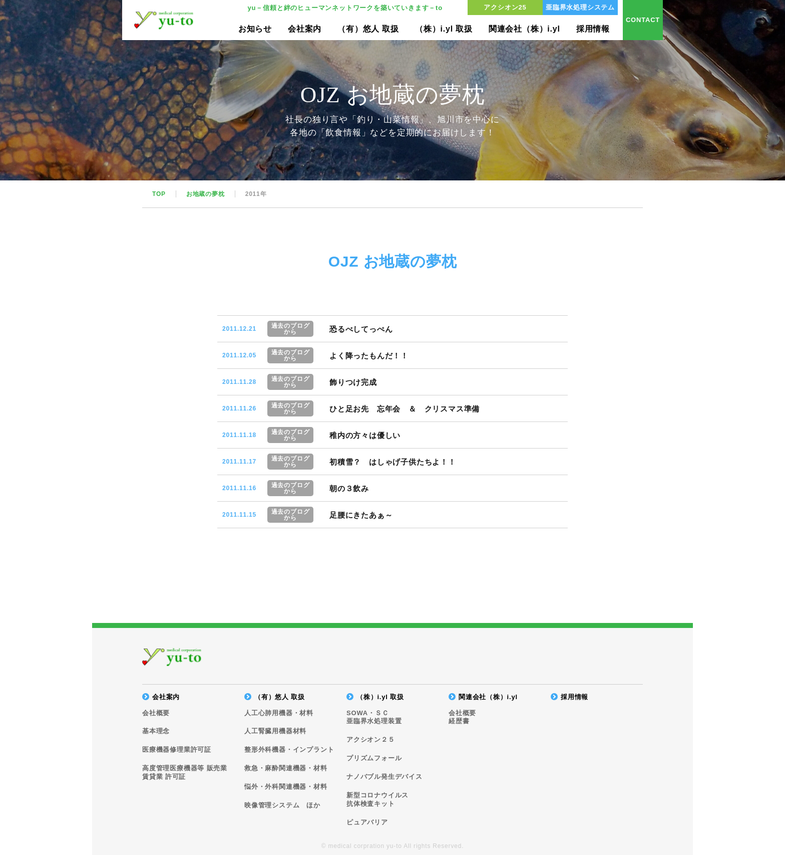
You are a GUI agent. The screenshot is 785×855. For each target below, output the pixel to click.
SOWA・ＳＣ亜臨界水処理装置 (374, 717)
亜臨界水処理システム (580, 7)
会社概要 (156, 713)
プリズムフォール (374, 758)
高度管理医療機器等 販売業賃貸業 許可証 (184, 772)
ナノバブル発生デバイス (384, 776)
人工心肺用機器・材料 (278, 713)
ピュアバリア (367, 822)
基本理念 (156, 731)
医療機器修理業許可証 (176, 749)
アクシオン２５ (370, 739)
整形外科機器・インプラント (289, 749)
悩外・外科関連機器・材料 (285, 786)
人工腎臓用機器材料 (275, 731)
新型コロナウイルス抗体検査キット (377, 799)
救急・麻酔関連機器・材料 (285, 768)
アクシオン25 (505, 7)
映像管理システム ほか (282, 805)
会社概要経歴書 (462, 717)
